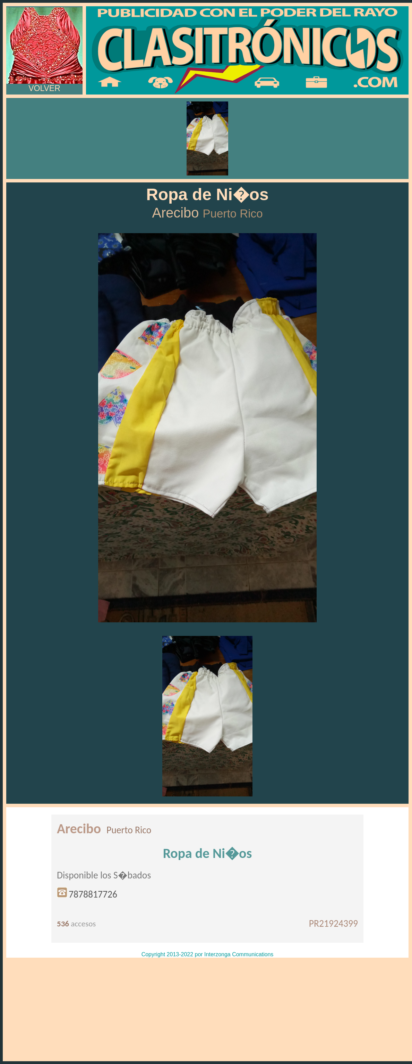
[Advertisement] (207, 1009)
